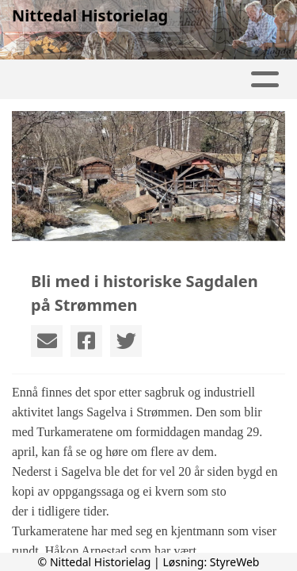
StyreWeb (235, 561)
